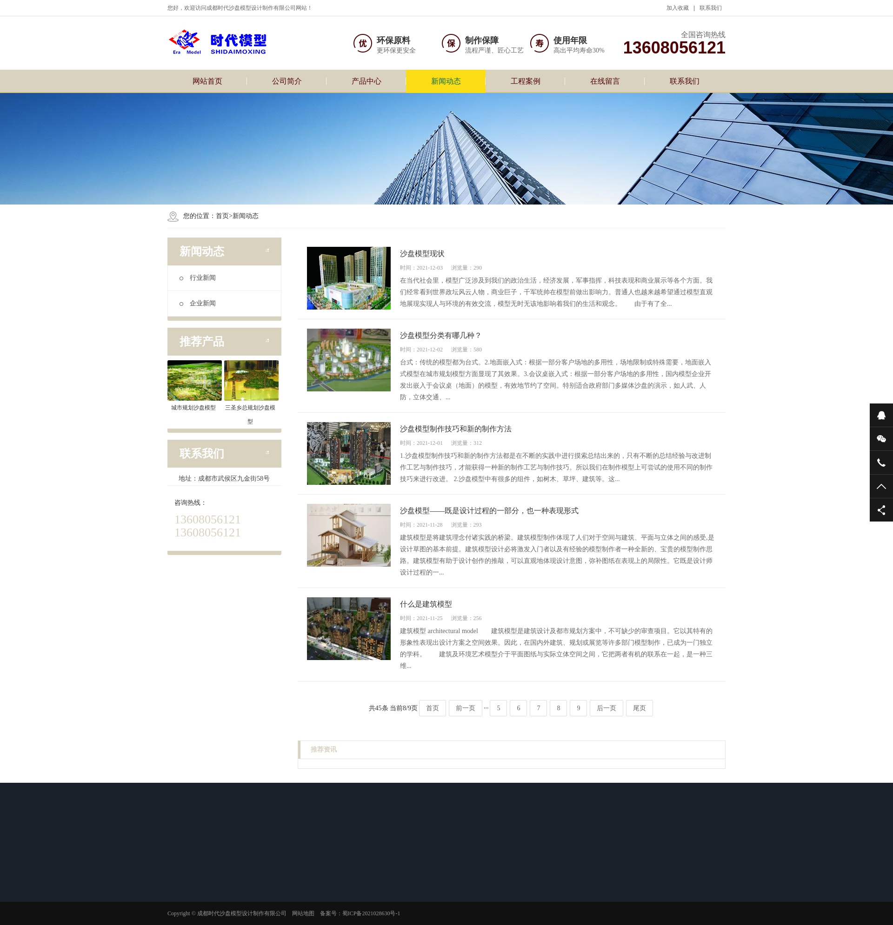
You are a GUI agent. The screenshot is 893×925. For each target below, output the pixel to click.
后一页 (606, 708)
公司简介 (287, 81)
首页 (222, 215)
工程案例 (525, 81)
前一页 (465, 708)
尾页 (639, 708)
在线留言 (605, 81)
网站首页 (207, 81)
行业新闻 (198, 277)
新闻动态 (446, 81)
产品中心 (366, 81)
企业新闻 (198, 303)
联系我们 (711, 8)
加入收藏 (677, 8)
